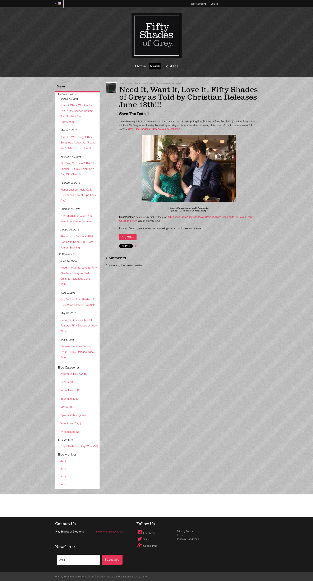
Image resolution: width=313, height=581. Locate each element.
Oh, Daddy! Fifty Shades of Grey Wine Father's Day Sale (77, 302)
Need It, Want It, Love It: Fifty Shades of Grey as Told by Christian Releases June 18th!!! (78, 276)
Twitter (143, 539)
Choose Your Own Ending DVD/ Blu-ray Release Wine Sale (77, 351)
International (69, 398)
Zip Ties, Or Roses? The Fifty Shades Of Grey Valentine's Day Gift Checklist (78, 168)
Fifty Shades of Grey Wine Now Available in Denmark (76, 218)
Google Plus (146, 545)
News (155, 66)
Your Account (198, 3)
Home (140, 66)
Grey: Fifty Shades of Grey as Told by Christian (154, 129)
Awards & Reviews (73, 373)
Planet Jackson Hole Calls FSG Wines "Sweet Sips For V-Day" (78, 195)
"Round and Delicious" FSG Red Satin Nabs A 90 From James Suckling (76, 242)
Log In (214, 3)
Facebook (145, 533)
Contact (171, 66)
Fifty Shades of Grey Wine (79, 446)
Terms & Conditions (188, 538)
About (180, 535)
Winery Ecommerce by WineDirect (74, 576)
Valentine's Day (71, 423)
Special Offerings (73, 415)
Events (66, 382)
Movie (66, 406)
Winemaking (69, 431)
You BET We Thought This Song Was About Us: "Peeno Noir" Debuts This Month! (77, 142)
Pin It (136, 245)
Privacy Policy (185, 531)
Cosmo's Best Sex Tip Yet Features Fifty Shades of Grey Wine (78, 325)
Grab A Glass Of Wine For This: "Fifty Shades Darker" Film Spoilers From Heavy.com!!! (76, 113)
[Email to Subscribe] (78, 560)
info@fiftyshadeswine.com (110, 531)
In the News (70, 390)
